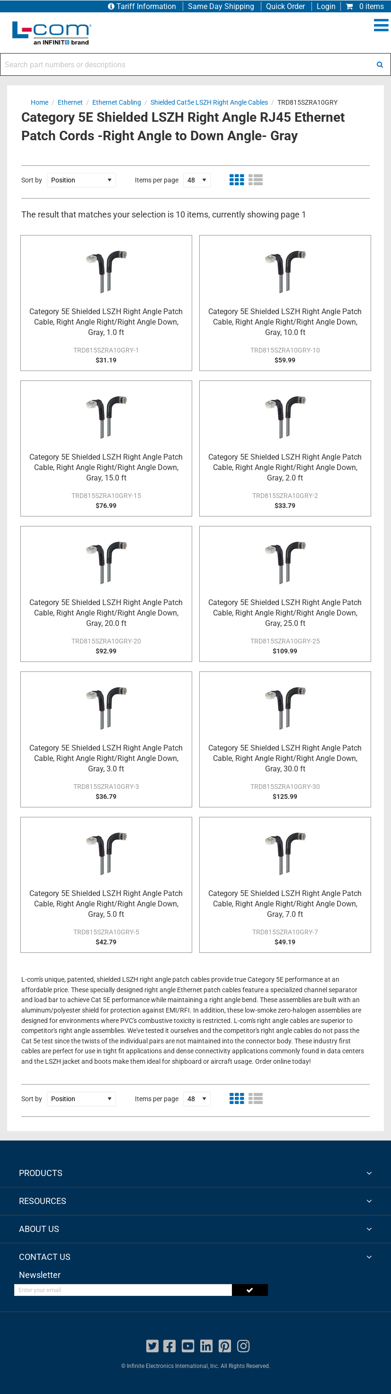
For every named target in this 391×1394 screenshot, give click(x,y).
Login (326, 6)
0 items (365, 6)
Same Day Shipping (221, 6)
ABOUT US (39, 1229)
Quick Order (285, 6)
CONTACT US (45, 1257)
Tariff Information (143, 6)
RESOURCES (42, 1201)
